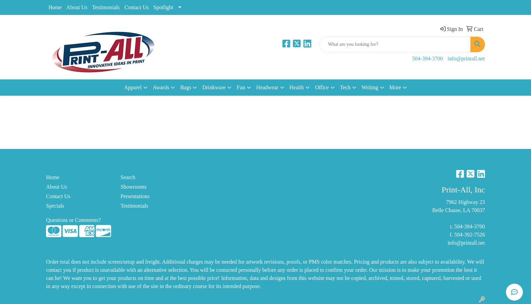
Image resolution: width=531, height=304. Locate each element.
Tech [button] (345, 87)
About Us (76, 7)
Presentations (135, 196)
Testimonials (106, 7)
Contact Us (136, 7)
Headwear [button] (267, 87)
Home (55, 7)
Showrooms (133, 187)
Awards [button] (161, 87)
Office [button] (322, 87)
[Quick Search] (395, 44)
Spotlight (163, 7)
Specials (55, 206)
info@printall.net (466, 58)
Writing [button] (370, 87)
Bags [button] (185, 87)
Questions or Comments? (73, 220)
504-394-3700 (427, 58)
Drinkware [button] (213, 87)
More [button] (395, 87)
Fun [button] (241, 87)
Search (128, 177)
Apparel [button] (133, 87)
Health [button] (297, 87)
